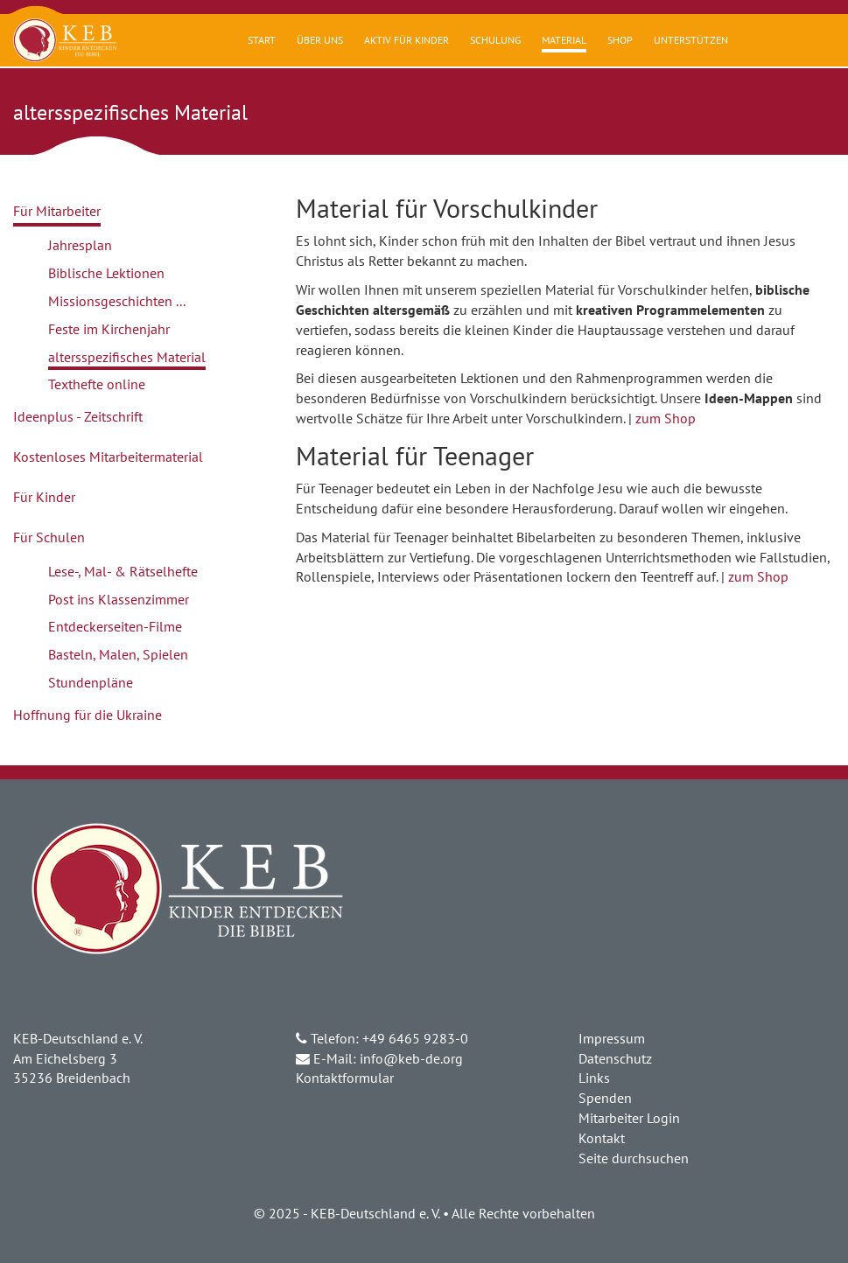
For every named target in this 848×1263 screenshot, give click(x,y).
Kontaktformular (345, 1077)
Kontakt (601, 1138)
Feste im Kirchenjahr (109, 329)
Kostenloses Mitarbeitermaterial (108, 456)
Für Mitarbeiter (57, 211)
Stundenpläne (90, 682)
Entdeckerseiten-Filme (115, 626)
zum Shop (665, 418)
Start (262, 39)
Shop (620, 39)
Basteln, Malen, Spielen (118, 654)
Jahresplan (80, 245)
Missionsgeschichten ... (117, 301)
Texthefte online (96, 384)
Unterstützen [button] (691, 39)
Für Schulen (49, 537)
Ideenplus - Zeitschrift (78, 416)
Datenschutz (615, 1058)
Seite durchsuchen (633, 1158)
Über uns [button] (320, 39)
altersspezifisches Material (127, 357)
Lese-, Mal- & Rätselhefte (123, 571)
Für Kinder (44, 497)
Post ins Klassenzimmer (118, 599)
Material (564, 39)
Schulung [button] (495, 39)
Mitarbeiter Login (629, 1118)
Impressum (611, 1038)
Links (594, 1077)
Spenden (605, 1097)
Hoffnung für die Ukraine (87, 714)
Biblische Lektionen (106, 273)
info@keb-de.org (411, 1058)
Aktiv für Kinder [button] (406, 39)
